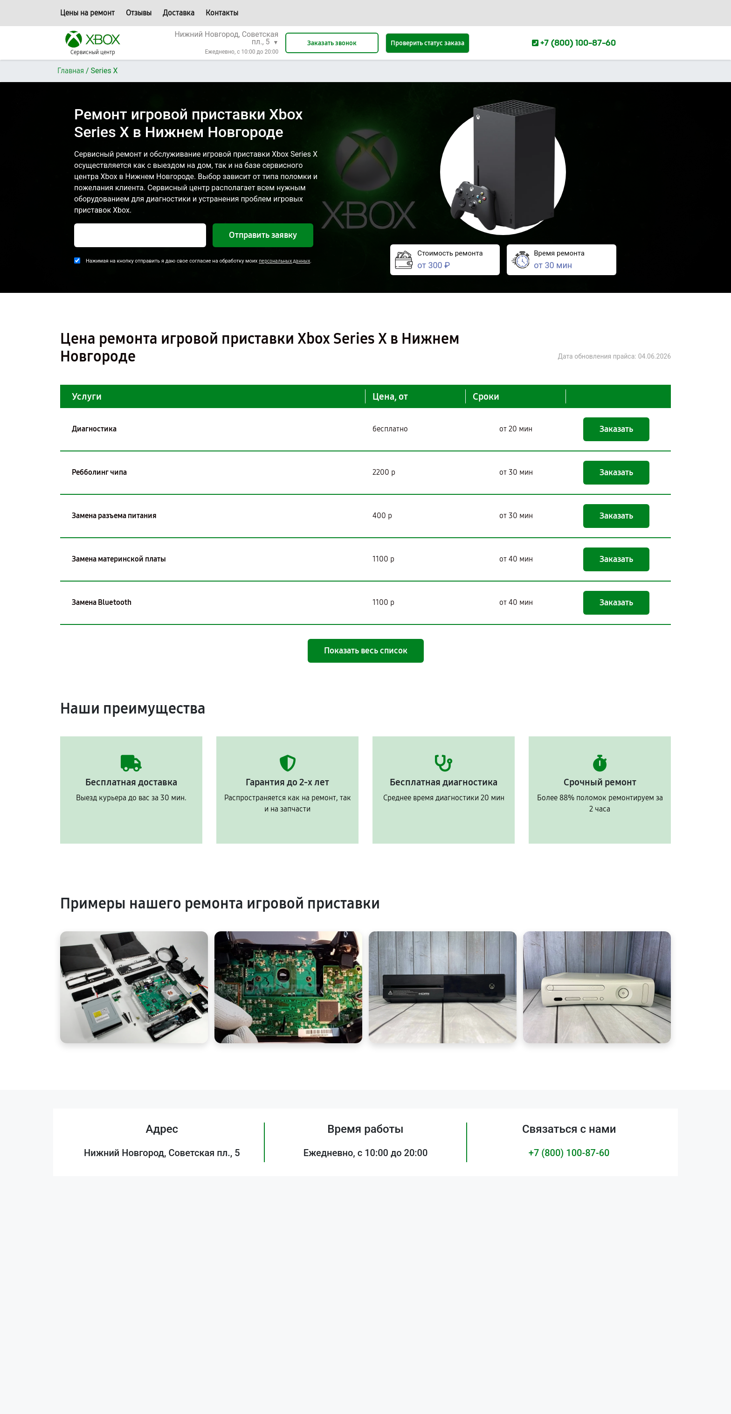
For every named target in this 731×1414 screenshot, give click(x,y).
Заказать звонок (332, 43)
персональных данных (284, 261)
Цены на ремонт (87, 12)
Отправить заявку (263, 235)
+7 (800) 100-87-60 (569, 1152)
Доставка (178, 12)
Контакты (222, 12)
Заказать (616, 429)
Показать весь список (365, 650)
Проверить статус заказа (427, 43)
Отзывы (139, 12)
